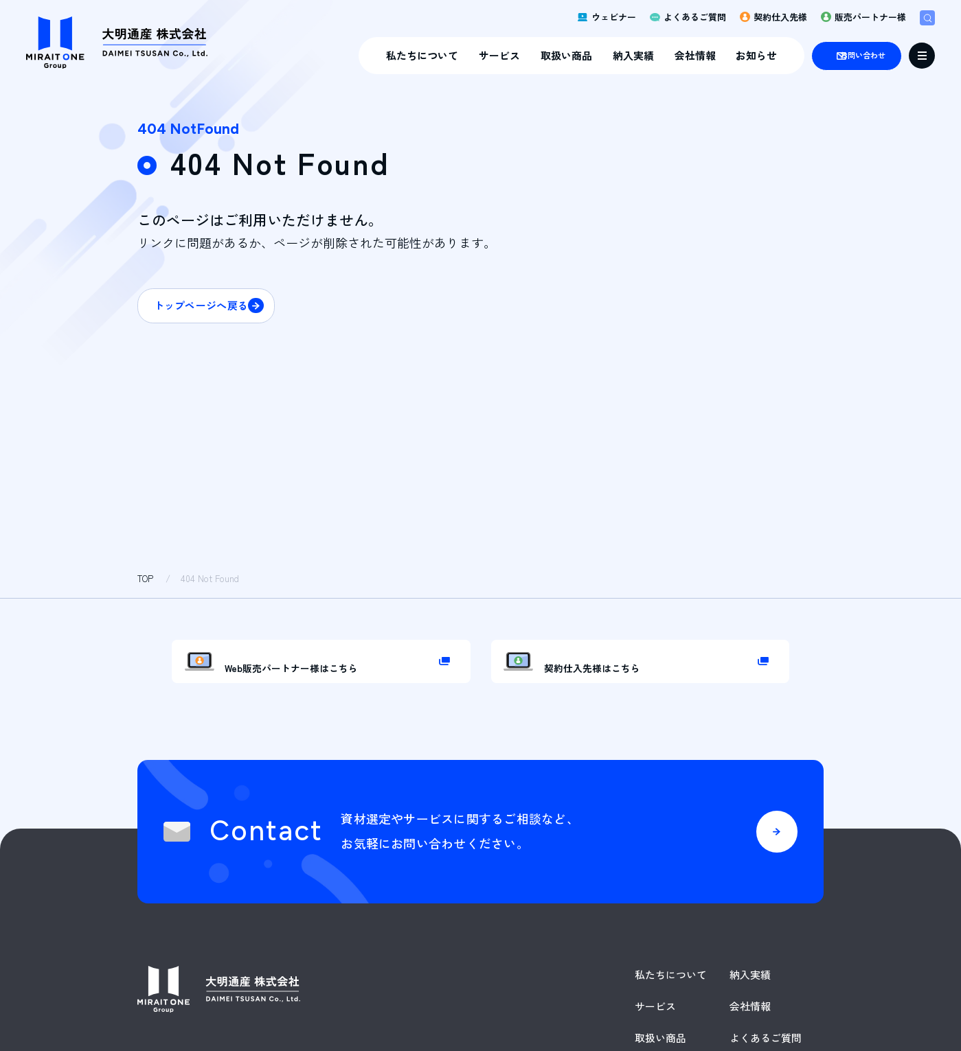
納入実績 (586, 59)
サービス (452, 59)
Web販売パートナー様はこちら (328, 677)
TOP (145, 578)
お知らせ (709, 59)
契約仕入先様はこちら (622, 677)
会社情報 (647, 59)
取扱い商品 (519, 59)
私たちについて (375, 59)
